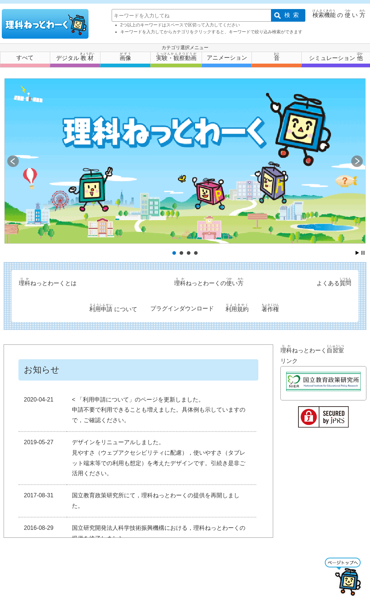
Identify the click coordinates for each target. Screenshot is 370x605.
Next (357, 161)
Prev (13, 161)
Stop (363, 253)
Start (357, 253)
